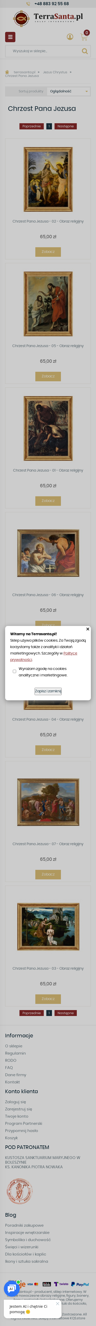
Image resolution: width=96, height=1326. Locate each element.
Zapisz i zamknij (48, 691)
